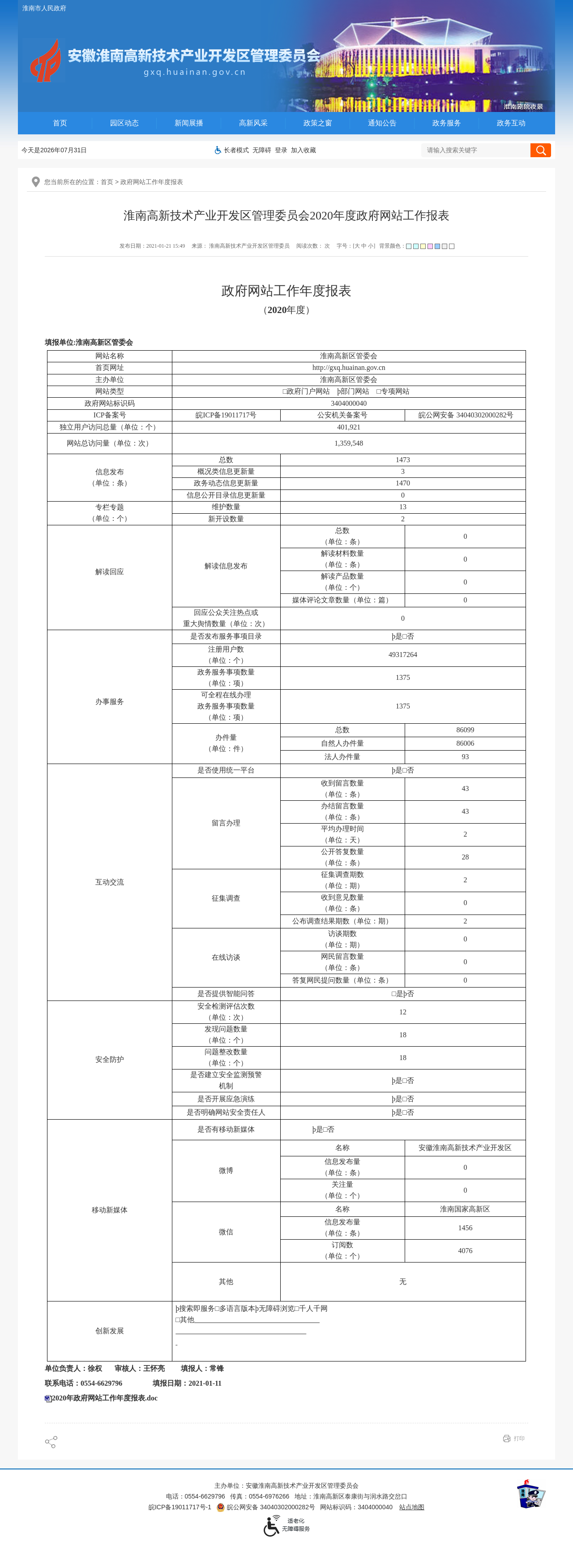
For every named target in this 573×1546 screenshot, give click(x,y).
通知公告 (382, 123)
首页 (60, 123)
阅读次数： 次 (313, 246)
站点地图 (411, 1507)
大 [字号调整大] (357, 246)
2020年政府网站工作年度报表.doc (105, 1398)
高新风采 (253, 123)
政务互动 (511, 123)
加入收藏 (303, 150)
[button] (236, 150)
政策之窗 (318, 123)
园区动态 (124, 123)
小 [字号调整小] (370, 246)
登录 (281, 150)
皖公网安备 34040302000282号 (265, 1507)
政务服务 (446, 123)
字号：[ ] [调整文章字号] (356, 246)
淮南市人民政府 (44, 8)
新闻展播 (189, 123)
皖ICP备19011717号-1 (180, 1507)
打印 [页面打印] (519, 1438)
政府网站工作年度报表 (151, 181)
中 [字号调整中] (364, 246)
